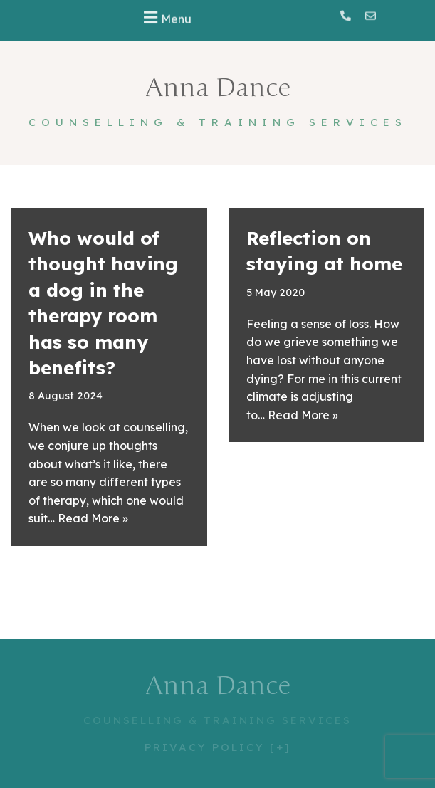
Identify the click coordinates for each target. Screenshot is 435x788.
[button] (166, 16)
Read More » (93, 518)
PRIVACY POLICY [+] (218, 747)
